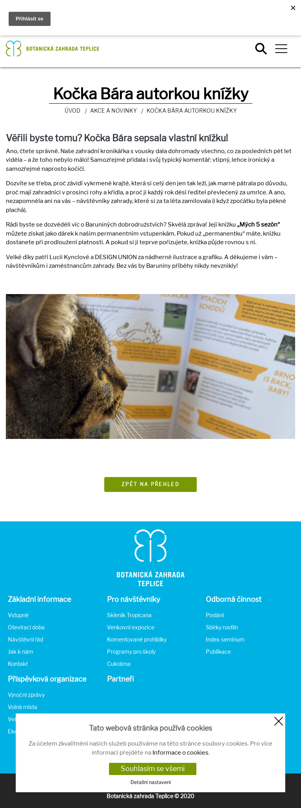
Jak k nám (20, 651)
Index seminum (225, 639)
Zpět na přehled (150, 484)
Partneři (120, 679)
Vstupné (18, 615)
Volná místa (22, 707)
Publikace (218, 651)
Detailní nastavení (151, 782)
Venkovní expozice (130, 627)
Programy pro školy (131, 651)
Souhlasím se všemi (153, 768)
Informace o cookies (180, 752)
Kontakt (18, 663)
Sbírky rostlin (222, 627)
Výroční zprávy (26, 694)
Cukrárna (119, 663)
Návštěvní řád (25, 639)
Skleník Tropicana (129, 615)
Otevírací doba (26, 627)
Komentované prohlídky (137, 639)
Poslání (215, 615)
